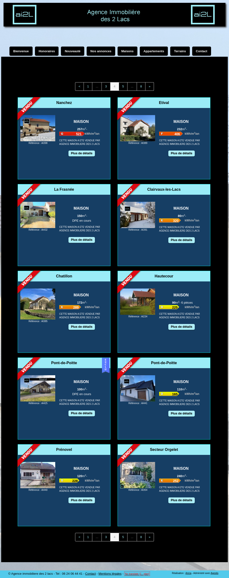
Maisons (127, 51)
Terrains (180, 51)
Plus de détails (81, 153)
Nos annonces (100, 51)
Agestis (214, 573)
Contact (90, 573)
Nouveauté (72, 51)
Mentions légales (110, 573)
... (97, 86)
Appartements (154, 51)
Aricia (188, 573)
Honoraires (47, 51)
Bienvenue (21, 51)
